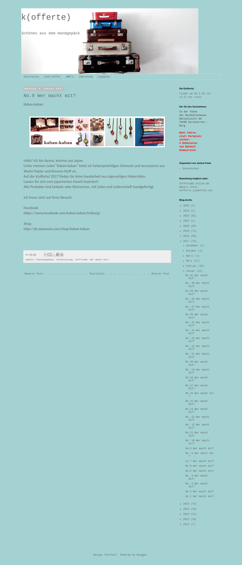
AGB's (70, 76)
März (190, 260)
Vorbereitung (64, 259)
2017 (187, 241)
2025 (187, 205)
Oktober (192, 250)
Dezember (193, 245)
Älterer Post (160, 273)
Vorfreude (81, 259)
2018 (187, 236)
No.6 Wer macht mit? (199, 466)
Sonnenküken (190, 168)
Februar (192, 266)
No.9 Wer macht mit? (199, 448)
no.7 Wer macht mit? (199, 461)
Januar (191, 271)
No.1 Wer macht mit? (199, 496)
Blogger (142, 555)
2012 (187, 524)
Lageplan (104, 76)
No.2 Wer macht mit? (199, 491)
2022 (187, 221)
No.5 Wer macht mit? (199, 471)
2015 (187, 509)
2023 (187, 216)
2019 (187, 231)
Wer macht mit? (99, 259)
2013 (187, 519)
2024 (187, 211)
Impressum (86, 76)
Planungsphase (44, 259)
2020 (187, 226)
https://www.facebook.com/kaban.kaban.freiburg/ (62, 213)
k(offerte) (46, 17)
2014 (187, 514)
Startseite (31, 76)
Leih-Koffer (52, 76)
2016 (187, 504)
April (190, 255)
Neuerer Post (34, 273)
